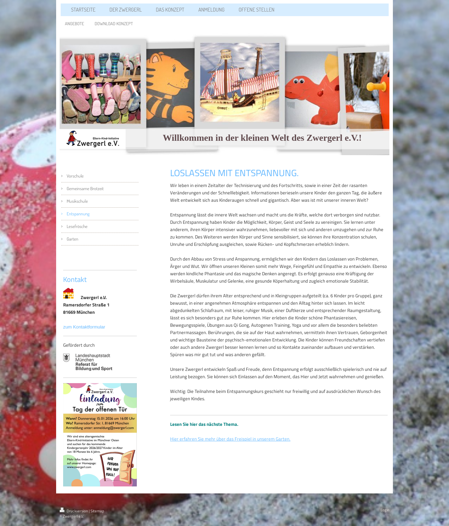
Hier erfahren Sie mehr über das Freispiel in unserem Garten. (230, 438)
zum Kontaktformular (85, 327)
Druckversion (74, 511)
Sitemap (97, 511)
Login (385, 510)
